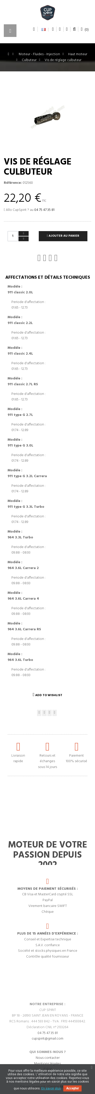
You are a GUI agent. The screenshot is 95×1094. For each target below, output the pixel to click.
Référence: (13, 183)
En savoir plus (51, 1088)
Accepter (72, 1088)
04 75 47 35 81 (44, 210)
